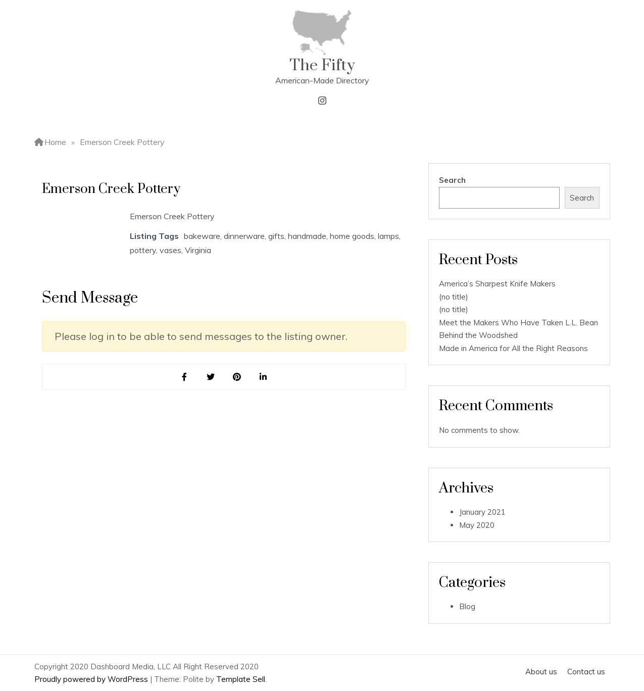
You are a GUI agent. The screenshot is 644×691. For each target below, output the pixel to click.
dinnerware (244, 236)
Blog (467, 606)
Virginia (198, 250)
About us (541, 671)
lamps (388, 236)
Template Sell (240, 679)
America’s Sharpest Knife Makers (497, 283)
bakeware (202, 236)
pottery (143, 250)
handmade (307, 236)
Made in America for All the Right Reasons (513, 348)
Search (452, 180)
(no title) (453, 297)
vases (170, 250)
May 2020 (476, 525)
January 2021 (482, 512)
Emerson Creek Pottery (172, 216)
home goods (352, 236)
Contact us (586, 671)
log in (102, 336)
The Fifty (322, 65)
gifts (276, 236)
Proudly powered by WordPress (92, 679)
